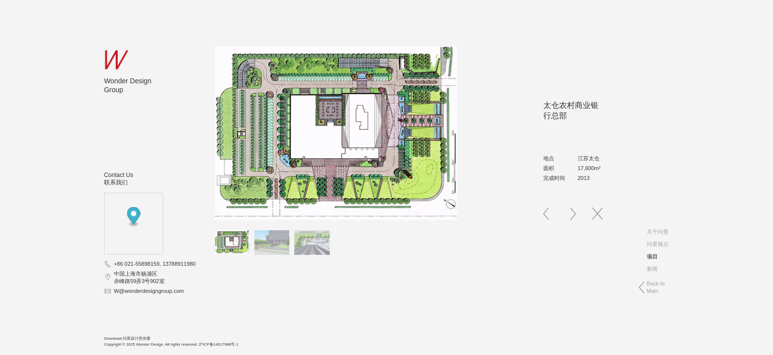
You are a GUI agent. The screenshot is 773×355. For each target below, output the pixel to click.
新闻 (652, 269)
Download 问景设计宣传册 (127, 338)
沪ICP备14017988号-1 (218, 344)
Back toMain (656, 287)
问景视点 (657, 244)
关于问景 (657, 232)
